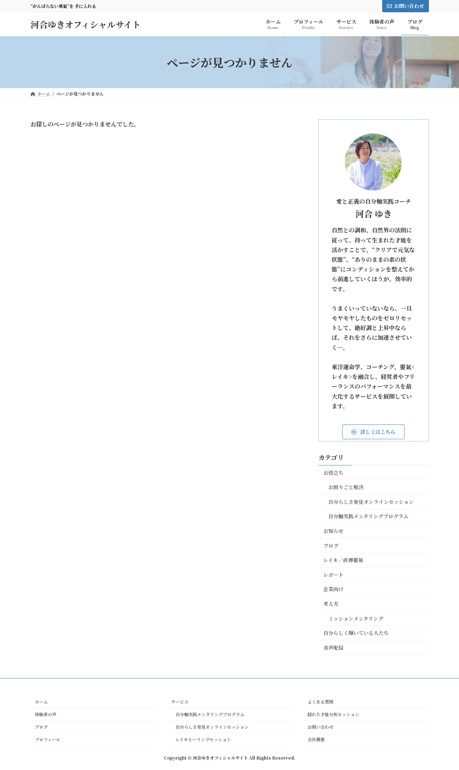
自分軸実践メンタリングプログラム (368, 516)
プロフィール (47, 739)
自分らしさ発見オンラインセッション (371, 501)
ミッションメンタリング (355, 618)
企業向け (333, 589)
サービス (179, 702)
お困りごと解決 (346, 487)
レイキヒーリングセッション (201, 739)
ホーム (41, 702)
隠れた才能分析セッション (333, 714)
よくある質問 (320, 702)
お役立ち (333, 472)
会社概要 (316, 739)
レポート (333, 574)
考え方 (330, 603)
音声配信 (333, 647)
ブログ (330, 545)
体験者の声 (45, 714)
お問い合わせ (405, 5)
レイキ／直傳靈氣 (343, 559)
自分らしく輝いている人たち (356, 632)
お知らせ (333, 530)
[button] (373, 432)
